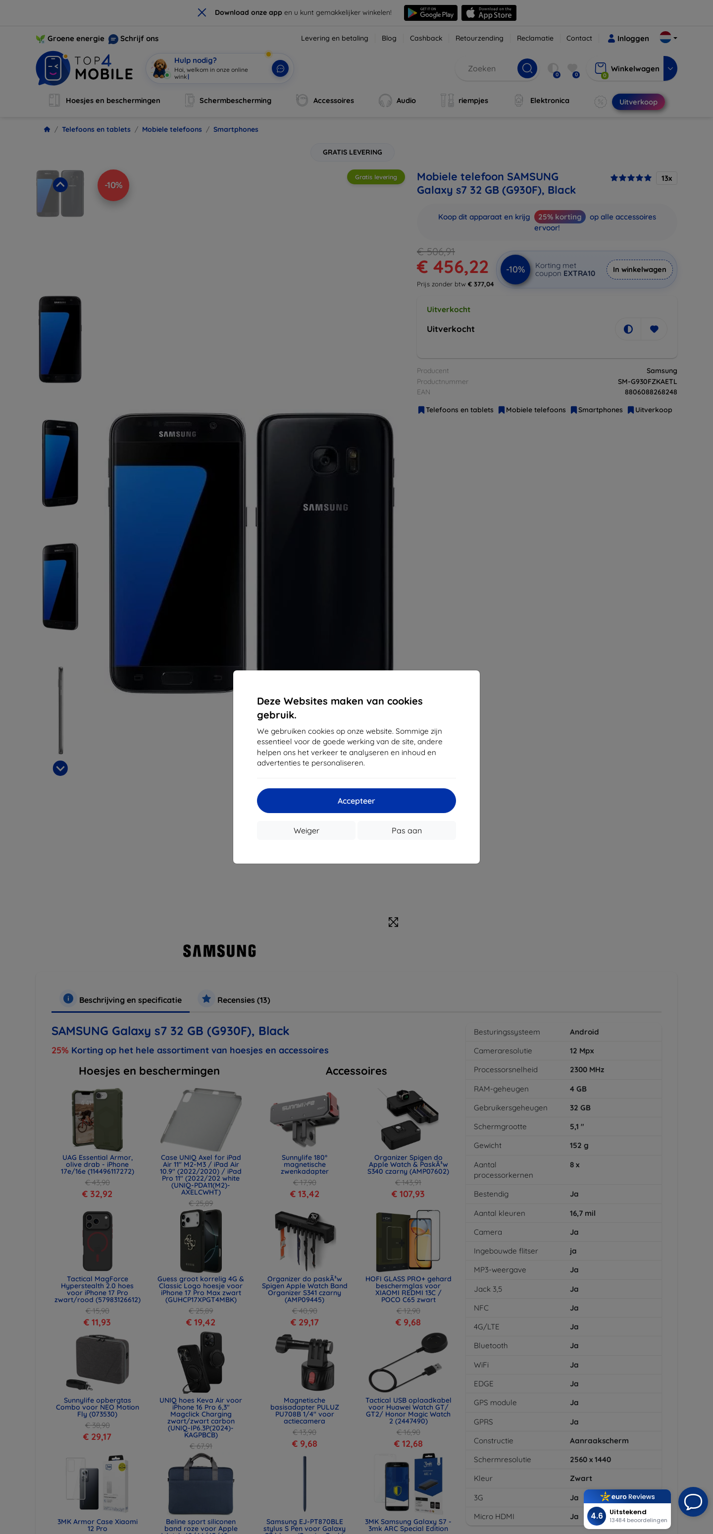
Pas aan (407, 830)
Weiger (306, 830)
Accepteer (356, 801)
